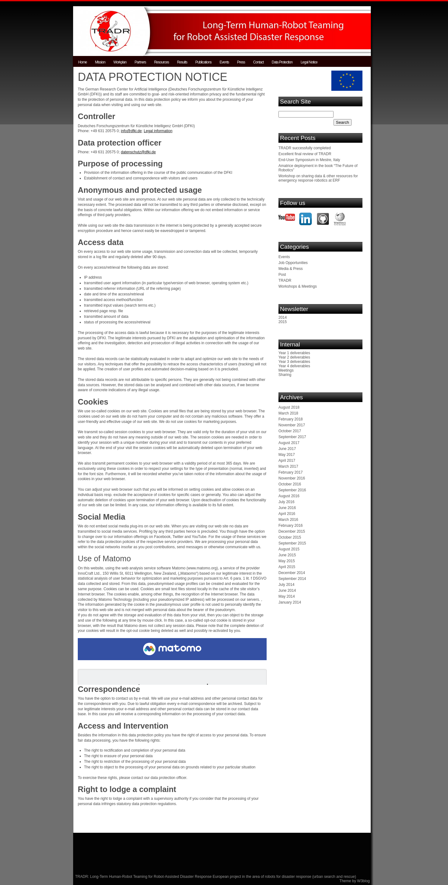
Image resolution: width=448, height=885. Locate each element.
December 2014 (291, 573)
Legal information (158, 131)
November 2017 (291, 425)
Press (241, 62)
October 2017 (289, 431)
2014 (282, 317)
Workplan (119, 62)
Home (82, 62)
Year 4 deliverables (294, 366)
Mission (100, 62)
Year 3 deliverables (294, 361)
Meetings (286, 370)
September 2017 (292, 437)
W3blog (363, 881)
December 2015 (291, 531)
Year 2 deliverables (294, 357)
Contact (258, 62)
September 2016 (292, 490)
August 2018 (288, 407)
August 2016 (288, 496)
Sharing (284, 375)
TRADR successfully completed (304, 148)
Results (182, 62)
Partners (140, 62)
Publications (203, 62)
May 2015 (286, 561)
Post (282, 274)
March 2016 (288, 519)
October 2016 (289, 484)
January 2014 (289, 602)
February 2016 (290, 525)
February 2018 (290, 419)
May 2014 (286, 596)
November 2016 (291, 478)
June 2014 (287, 590)
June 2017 (287, 449)
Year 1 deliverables (294, 353)
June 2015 (287, 555)
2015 (282, 322)
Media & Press (290, 268)
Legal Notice (309, 62)
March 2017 (288, 466)
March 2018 (288, 413)
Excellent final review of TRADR (304, 154)
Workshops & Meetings (297, 286)
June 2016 (287, 508)
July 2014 (286, 584)
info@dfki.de (131, 131)
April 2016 (286, 514)
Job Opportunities (293, 263)
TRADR (284, 280)
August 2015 (288, 549)
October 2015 (289, 537)
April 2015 (286, 567)
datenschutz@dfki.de (138, 152)
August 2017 (288, 443)
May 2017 (286, 454)
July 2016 (286, 502)
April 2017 (286, 460)
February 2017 (290, 472)
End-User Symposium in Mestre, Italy (309, 160)
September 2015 (292, 543)
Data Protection (282, 62)
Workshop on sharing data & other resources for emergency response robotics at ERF (318, 178)
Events (224, 62)
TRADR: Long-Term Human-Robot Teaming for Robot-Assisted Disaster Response (144, 876)
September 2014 (292, 579)
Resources (161, 62)
